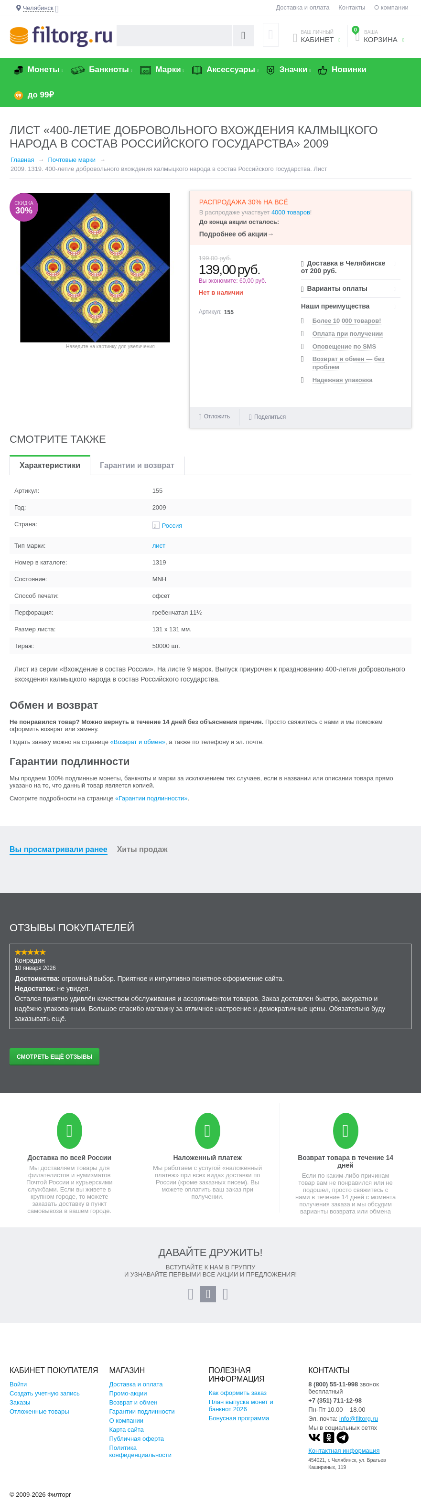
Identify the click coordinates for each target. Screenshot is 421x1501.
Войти (18, 1384)
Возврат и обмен (133, 1402)
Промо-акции (128, 1393)
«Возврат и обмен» (137, 741)
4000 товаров (290, 212)
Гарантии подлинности (141, 1411)
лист (158, 545)
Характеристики (50, 465)
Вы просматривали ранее (59, 849)
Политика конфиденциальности (140, 1451)
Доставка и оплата (302, 7)
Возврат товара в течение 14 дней (345, 1161)
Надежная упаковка (343, 379)
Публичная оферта (136, 1438)
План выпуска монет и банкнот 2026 (241, 1405)
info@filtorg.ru (358, 1418)
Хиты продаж (142, 849)
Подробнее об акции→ (236, 234)
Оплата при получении (348, 333)
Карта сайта (126, 1429)
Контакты (351, 7)
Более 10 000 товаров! (347, 320)
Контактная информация (343, 1450)
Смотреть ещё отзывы (54, 1057)
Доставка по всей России (69, 1157)
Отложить (217, 416)
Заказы (20, 1402)
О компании (391, 7)
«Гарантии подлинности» (151, 798)
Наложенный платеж (207, 1157)
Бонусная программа (239, 1418)
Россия (172, 525)
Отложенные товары (39, 1411)
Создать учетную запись (45, 1393)
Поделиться (267, 417)
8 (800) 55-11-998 (333, 1384)
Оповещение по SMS (344, 346)
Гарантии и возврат (137, 465)
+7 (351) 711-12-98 (335, 1400)
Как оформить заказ (238, 1392)
